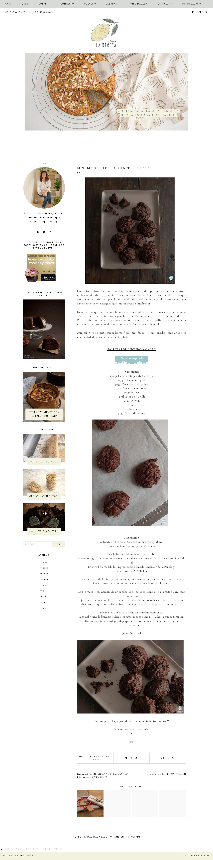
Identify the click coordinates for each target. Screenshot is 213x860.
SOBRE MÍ (44, 4)
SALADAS (111, 4)
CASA (8, 4)
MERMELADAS (190, 4)
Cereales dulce (102, 757)
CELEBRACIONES (15, 12)
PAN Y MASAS (137, 4)
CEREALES (164, 4)
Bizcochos (85, 757)
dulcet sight (201, 856)
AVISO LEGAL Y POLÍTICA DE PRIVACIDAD (33, 849)
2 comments (168, 758)
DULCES (89, 4)
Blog (25, 4)
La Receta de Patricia (23, 856)
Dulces (95, 759)
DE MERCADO (43, 12)
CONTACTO (67, 4)
